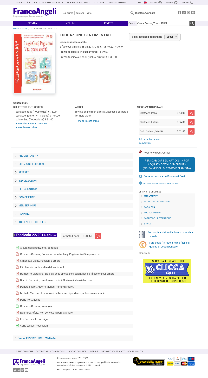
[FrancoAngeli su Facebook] (179, 13)
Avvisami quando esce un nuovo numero (160, 183)
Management (151, 196)
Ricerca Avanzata (145, 12)
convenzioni (145, 143)
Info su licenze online (26, 127)
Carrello (184, 2)
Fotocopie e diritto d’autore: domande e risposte (170, 234)
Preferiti (169, 2)
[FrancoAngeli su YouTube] (193, 13)
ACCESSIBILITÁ (135, 351)
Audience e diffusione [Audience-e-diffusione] (33, 222)
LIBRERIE (93, 351)
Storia (147, 224)
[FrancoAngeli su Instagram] (188, 13)
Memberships (28, 205)
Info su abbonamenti (149, 139)
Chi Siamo (68, 13)
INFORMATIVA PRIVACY (112, 351)
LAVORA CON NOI (77, 351)
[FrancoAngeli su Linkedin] (184, 13)
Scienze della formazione (157, 218)
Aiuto (88, 13)
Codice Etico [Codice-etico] (27, 197)
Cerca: (132, 23)
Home (16, 29)
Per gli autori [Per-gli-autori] (28, 189)
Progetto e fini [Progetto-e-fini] (29, 155)
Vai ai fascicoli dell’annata (147, 36)
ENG (140, 2)
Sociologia (149, 207)
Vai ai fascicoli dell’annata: (37, 338)
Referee (24, 172)
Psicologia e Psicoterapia (157, 202)
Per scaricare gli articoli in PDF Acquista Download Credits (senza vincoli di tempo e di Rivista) (167, 164)
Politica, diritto (152, 213)
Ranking (24, 213)
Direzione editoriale (32, 164)
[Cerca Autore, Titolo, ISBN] (162, 23)
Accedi (153, 2)
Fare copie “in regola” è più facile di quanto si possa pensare (169, 244)
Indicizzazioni (28, 180)
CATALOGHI (42, 351)
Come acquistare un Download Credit (164, 176)
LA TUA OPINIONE (24, 351)
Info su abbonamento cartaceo (31, 123)
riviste (24, 29)
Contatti (80, 13)
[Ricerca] (192, 23)
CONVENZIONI (57, 351)
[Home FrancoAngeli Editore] (34, 13)
